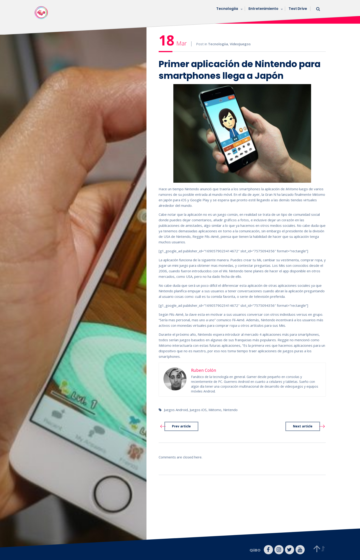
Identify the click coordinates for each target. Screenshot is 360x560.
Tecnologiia (229, 9)
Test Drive (298, 8)
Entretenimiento (265, 9)
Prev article (181, 426)
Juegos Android (176, 409)
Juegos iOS (198, 409)
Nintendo (230, 409)
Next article (302, 426)
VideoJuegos (240, 44)
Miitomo (214, 409)
